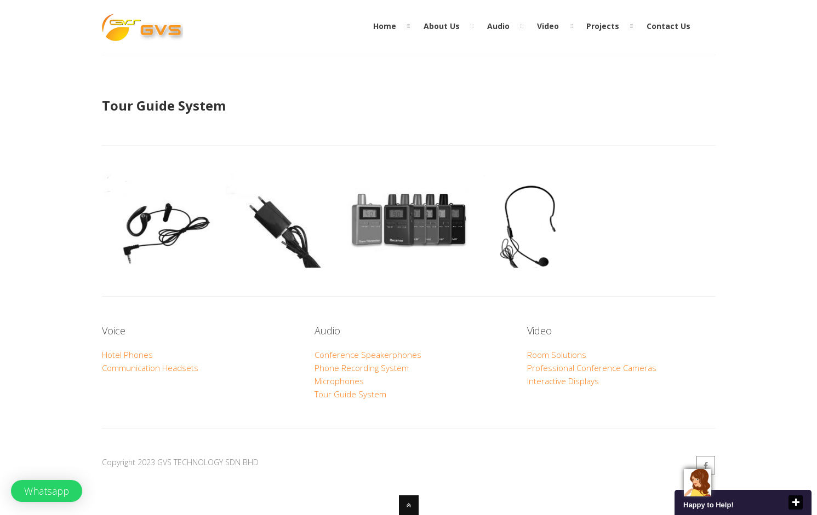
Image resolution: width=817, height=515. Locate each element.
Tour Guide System (350, 394)
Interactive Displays (563, 380)
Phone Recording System (362, 367)
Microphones (339, 380)
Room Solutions (556, 354)
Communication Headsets (150, 367)
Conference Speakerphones (368, 354)
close (796, 502)
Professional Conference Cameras (591, 367)
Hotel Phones (127, 354)
